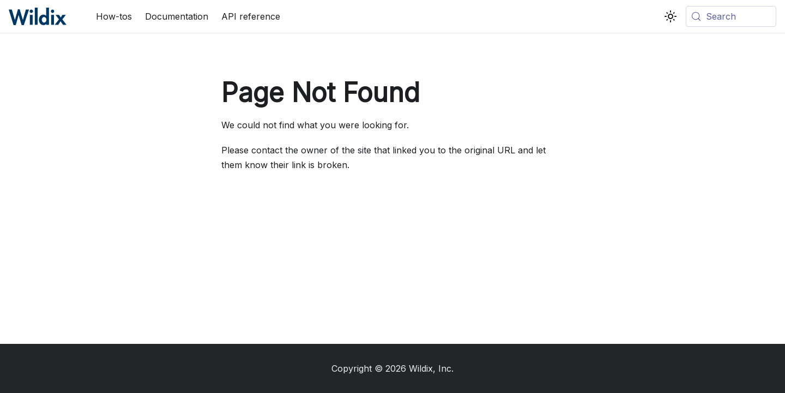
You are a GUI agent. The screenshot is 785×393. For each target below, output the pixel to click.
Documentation (176, 16)
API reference (250, 16)
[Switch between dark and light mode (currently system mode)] (670, 16)
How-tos (114, 16)
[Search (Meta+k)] (731, 16)
